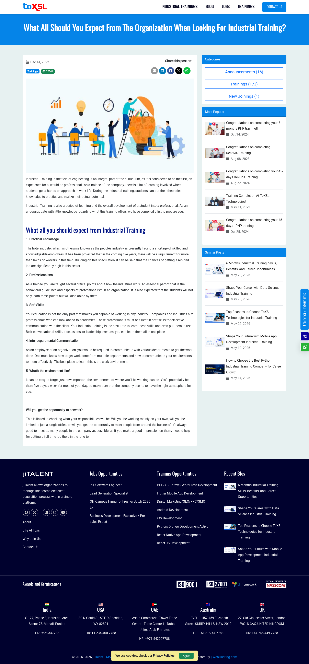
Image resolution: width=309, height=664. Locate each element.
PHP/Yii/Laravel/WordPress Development (187, 485)
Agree (186, 656)
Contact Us (274, 7)
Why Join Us (32, 538)
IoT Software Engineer (106, 485)
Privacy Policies (163, 655)
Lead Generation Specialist (109, 493)
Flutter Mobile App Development (180, 493)
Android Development (172, 510)
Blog (210, 7)
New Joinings (244, 96)
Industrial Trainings (179, 7)
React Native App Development (179, 535)
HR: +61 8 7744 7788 (208, 633)
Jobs (225, 7)
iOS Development (169, 518)
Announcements (244, 71)
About (27, 522)
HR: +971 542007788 (154, 638)
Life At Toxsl (32, 530)
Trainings (246, 7)
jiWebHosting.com (224, 657)
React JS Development (173, 543)
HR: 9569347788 (47, 633)
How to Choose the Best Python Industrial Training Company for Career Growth (254, 366)
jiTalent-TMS (102, 657)
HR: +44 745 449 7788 (262, 633)
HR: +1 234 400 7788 (101, 633)
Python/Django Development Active (182, 526)
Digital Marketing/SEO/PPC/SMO (181, 501)
